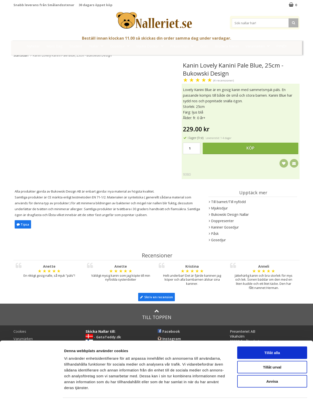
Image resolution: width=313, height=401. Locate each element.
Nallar (97, 46)
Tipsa (23, 224)
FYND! (281, 46)
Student (75, 46)
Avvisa (272, 365)
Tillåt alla (272, 336)
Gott (204, 46)
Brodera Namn (227, 46)
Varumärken (259, 46)
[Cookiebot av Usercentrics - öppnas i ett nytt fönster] (31, 391)
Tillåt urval (272, 351)
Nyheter (33, 46)
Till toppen (156, 315)
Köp (250, 148)
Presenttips (183, 46)
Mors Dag (54, 46)
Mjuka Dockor (151, 46)
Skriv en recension (156, 297)
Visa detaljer (266, 391)
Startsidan (20, 55)
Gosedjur (121, 46)
